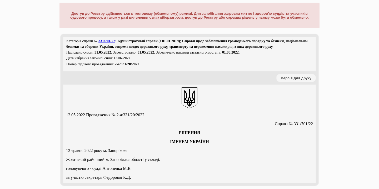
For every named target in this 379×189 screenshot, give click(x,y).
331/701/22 (106, 41)
